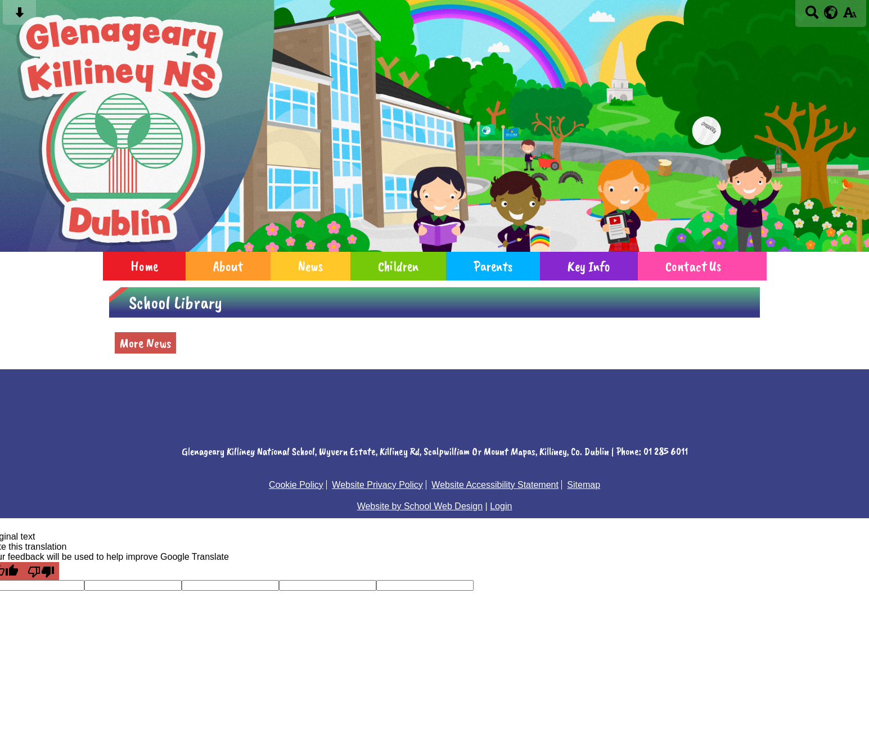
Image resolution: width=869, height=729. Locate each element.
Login (501, 506)
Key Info (589, 266)
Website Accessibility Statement (495, 485)
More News (145, 342)
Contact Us (693, 266)
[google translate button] (831, 12)
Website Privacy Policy (377, 485)
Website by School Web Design (420, 506)
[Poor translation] (41, 571)
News (310, 266)
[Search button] (812, 16)
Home (144, 266)
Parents (493, 266)
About (228, 266)
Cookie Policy (296, 485)
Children (398, 266)
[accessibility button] (849, 16)
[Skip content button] (19, 16)
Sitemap (583, 485)
